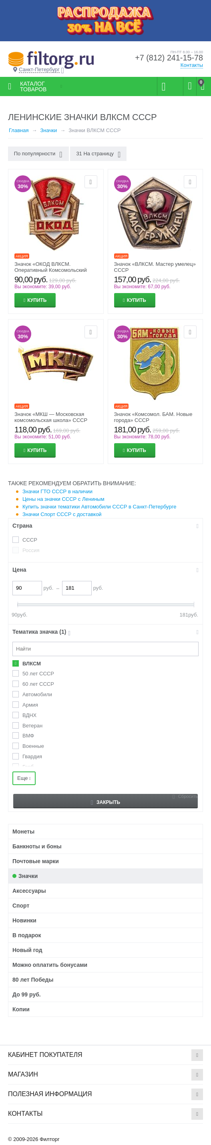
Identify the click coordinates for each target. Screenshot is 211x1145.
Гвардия (32, 756)
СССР (29, 540)
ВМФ (28, 736)
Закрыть (105, 802)
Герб (28, 767)
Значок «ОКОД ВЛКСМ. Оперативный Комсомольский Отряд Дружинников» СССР (50, 270)
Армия (30, 705)
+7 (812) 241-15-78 (168, 58)
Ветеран (32, 726)
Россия (31, 550)
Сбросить (188, 796)
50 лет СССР (38, 674)
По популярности (38, 154)
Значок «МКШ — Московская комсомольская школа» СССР (50, 417)
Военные (33, 746)
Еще (24, 778)
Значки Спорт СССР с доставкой (62, 514)
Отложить (90, 181)
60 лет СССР (38, 684)
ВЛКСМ (31, 664)
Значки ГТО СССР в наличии (57, 491)
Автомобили (37, 694)
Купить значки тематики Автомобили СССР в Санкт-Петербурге (99, 507)
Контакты (192, 65)
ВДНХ (29, 715)
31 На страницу (98, 154)
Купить (36, 300)
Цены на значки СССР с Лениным (63, 499)
